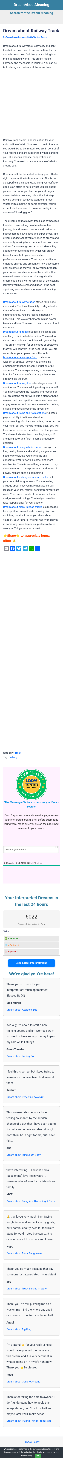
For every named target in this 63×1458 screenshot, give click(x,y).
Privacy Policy (31, 1442)
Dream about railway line (17, 383)
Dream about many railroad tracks (22, 506)
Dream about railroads (16, 331)
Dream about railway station (19, 301)
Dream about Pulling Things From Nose (29, 1420)
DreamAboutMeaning (31, 5)
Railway (13, 757)
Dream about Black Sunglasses (24, 1253)
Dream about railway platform (20, 357)
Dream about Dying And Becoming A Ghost (31, 1201)
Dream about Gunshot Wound (23, 1381)
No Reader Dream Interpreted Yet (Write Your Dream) (25, 37)
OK (38, 1456)
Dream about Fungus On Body (23, 1154)
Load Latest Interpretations (31, 962)
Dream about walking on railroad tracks (25, 477)
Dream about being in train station (22, 447)
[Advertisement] (31, 105)
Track (18, 752)
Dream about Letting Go (20, 1056)
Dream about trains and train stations (24, 412)
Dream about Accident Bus (21, 1009)
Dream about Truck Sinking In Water (27, 1288)
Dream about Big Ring (18, 1329)
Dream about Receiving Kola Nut (24, 1097)
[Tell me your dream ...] (31, 849)
